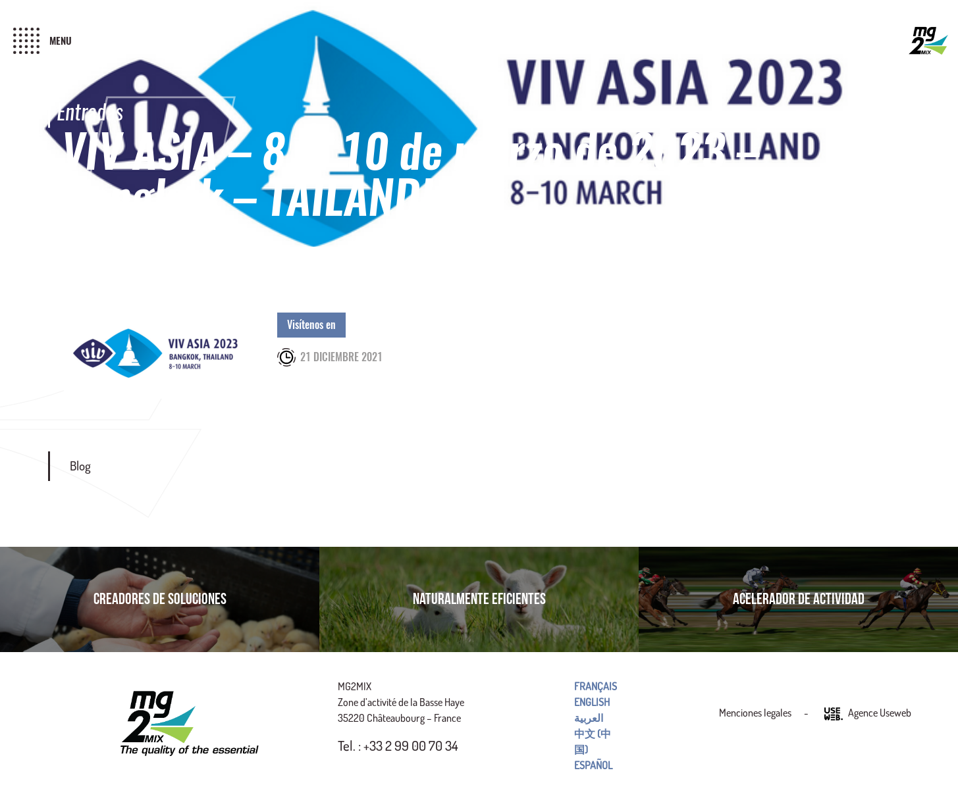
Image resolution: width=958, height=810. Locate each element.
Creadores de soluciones (159, 599)
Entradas (90, 111)
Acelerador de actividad (799, 599)
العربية (588, 717)
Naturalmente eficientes (479, 599)
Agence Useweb (867, 714)
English (592, 702)
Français (595, 686)
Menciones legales (755, 712)
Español (593, 765)
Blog (80, 465)
